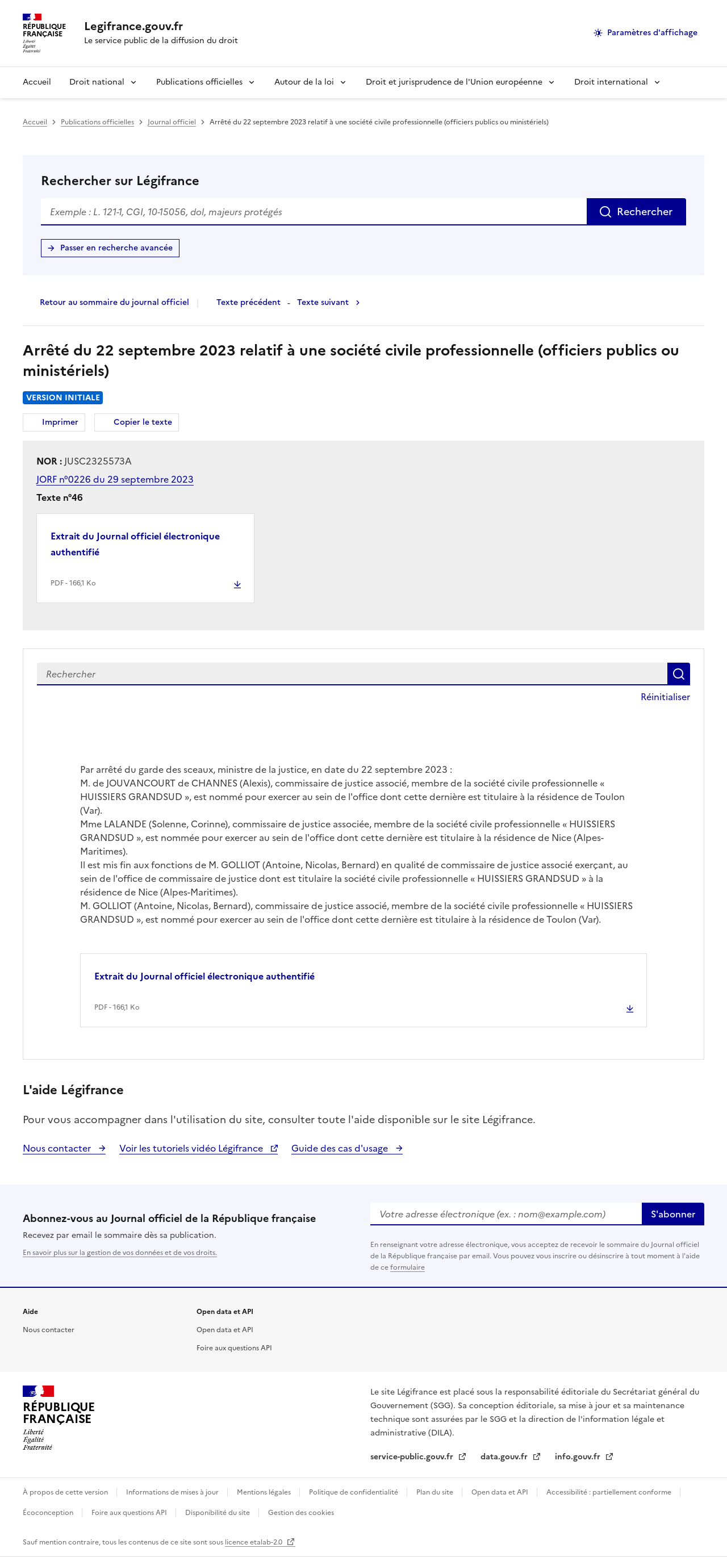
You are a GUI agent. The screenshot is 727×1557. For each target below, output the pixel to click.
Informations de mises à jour (173, 1492)
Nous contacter (58, 1148)
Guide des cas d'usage (340, 1148)
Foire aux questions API (234, 1348)
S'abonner (673, 1214)
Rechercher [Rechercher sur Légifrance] (644, 211)
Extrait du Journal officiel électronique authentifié (135, 544)
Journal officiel (172, 122)
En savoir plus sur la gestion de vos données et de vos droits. (120, 1253)
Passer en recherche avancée (116, 248)
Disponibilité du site (218, 1513)
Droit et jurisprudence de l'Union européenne (454, 82)
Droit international (611, 82)
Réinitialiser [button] (665, 697)
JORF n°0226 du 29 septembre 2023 (115, 479)
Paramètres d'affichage (652, 33)
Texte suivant (323, 302)
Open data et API (225, 1330)
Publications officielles (199, 82)
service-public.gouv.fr (413, 1457)
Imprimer (62, 424)
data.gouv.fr (505, 1457)
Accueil (37, 82)
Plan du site (435, 1492)
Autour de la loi (304, 82)
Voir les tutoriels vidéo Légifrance (192, 1148)
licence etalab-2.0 (254, 1542)
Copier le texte (143, 422)
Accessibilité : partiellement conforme (609, 1492)
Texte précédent (248, 302)
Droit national (96, 82)
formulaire (407, 1267)
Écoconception (49, 1513)
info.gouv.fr (579, 1457)
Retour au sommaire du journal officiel (114, 302)
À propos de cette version (66, 1492)
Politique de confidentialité (354, 1492)
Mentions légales (265, 1492)
